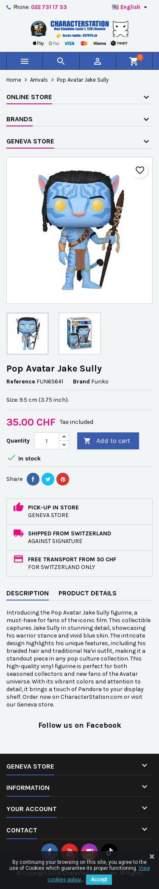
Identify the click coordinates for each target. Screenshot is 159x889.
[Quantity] (46, 440)
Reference (20, 381)
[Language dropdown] (130, 7)
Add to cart (107, 441)
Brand (81, 381)
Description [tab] (27, 593)
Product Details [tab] (88, 593)
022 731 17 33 (49, 7)
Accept (99, 880)
